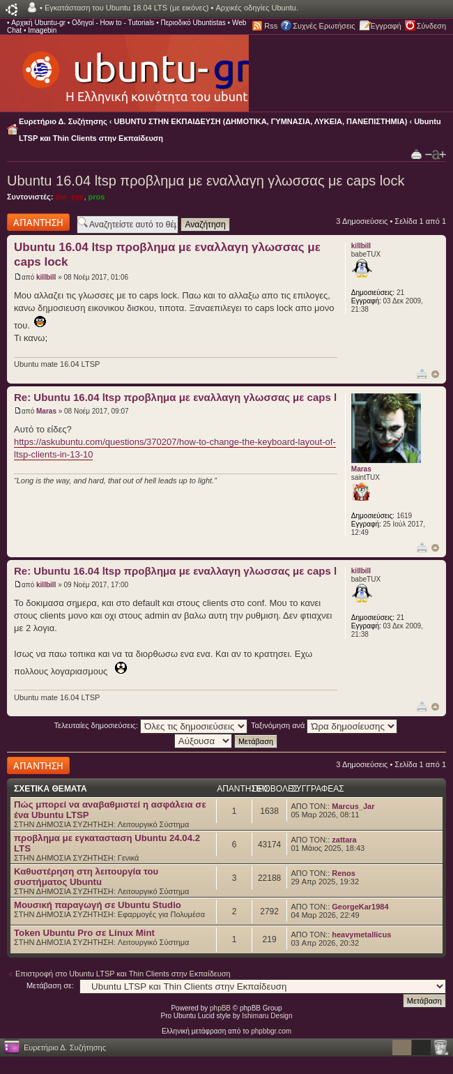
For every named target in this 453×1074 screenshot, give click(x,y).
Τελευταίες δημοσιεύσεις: (151, 725)
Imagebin (42, 30)
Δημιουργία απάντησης (38, 222)
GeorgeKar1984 (360, 906)
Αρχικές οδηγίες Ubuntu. (256, 7)
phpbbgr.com (271, 1031)
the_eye (69, 196)
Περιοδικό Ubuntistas (192, 23)
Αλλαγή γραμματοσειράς (435, 155)
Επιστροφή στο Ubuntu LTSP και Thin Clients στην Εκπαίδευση (123, 973)
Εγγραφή (386, 26)
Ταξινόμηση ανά (324, 725)
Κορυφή (435, 374)
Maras (46, 411)
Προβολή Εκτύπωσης (416, 154)
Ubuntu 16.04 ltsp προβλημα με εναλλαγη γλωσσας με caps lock (205, 180)
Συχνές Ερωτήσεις (324, 26)
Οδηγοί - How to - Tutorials (113, 23)
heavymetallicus (361, 934)
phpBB (220, 1008)
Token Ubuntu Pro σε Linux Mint (84, 933)
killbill (46, 277)
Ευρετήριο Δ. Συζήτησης (63, 121)
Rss (270, 26)
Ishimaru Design (267, 1016)
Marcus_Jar (353, 806)
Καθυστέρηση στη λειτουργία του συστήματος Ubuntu (86, 876)
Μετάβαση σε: (50, 985)
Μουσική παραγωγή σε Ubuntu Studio (97, 905)
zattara (344, 839)
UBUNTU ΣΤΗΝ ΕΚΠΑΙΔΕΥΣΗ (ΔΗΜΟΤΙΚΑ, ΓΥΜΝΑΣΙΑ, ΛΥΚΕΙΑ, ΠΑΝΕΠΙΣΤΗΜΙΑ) (261, 121)
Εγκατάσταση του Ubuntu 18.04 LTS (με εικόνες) (126, 7)
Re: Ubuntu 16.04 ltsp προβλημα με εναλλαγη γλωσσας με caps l (175, 397)
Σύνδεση (431, 26)
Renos (343, 873)
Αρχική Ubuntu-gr (38, 23)
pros (97, 196)
